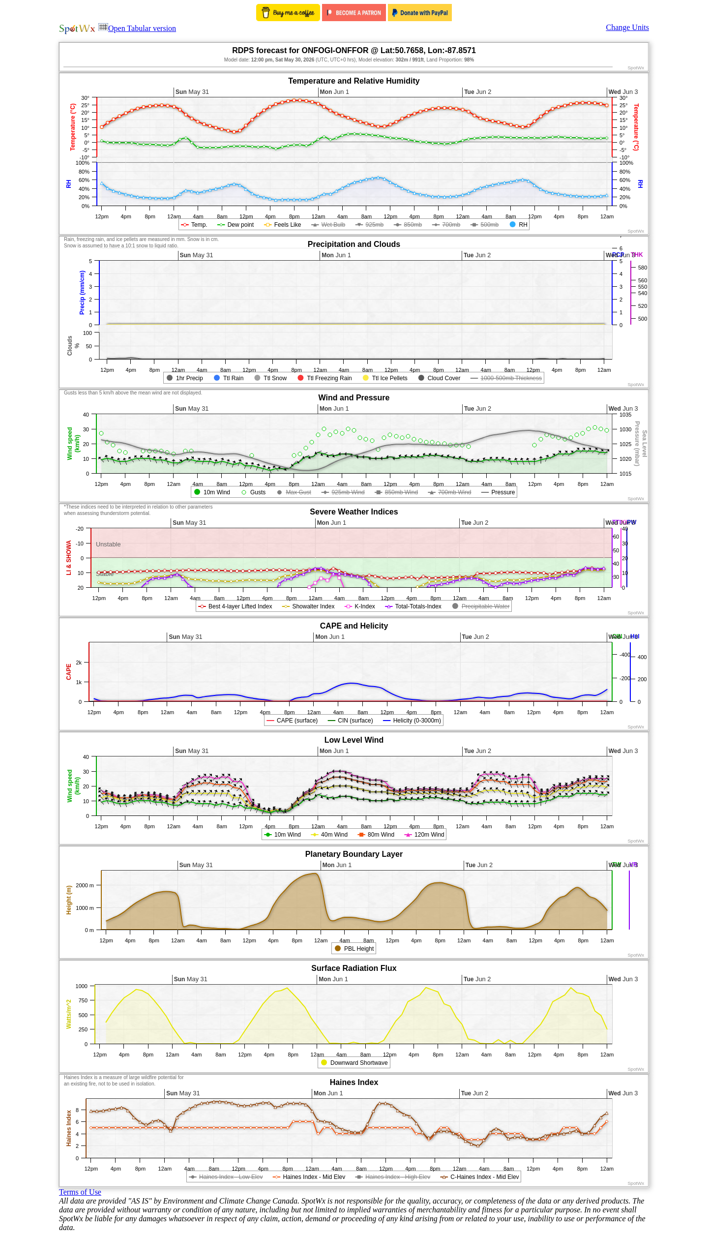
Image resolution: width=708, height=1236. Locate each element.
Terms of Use (80, 1192)
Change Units (627, 27)
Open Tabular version (137, 28)
